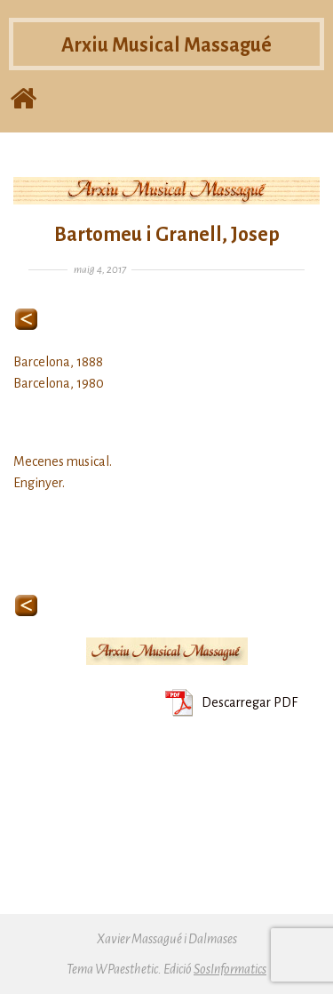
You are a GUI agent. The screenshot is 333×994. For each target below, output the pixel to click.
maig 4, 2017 (100, 270)
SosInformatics (230, 969)
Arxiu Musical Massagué (166, 50)
